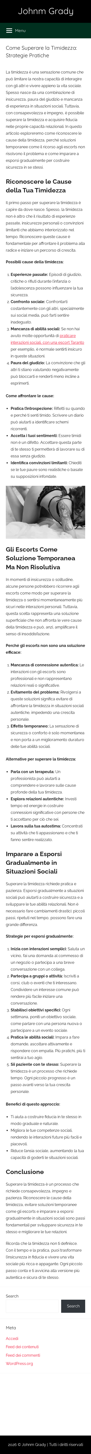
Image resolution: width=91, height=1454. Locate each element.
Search (12, 1296)
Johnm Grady (46, 10)
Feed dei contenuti (22, 1347)
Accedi (12, 1338)
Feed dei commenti (23, 1355)
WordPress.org (19, 1363)
